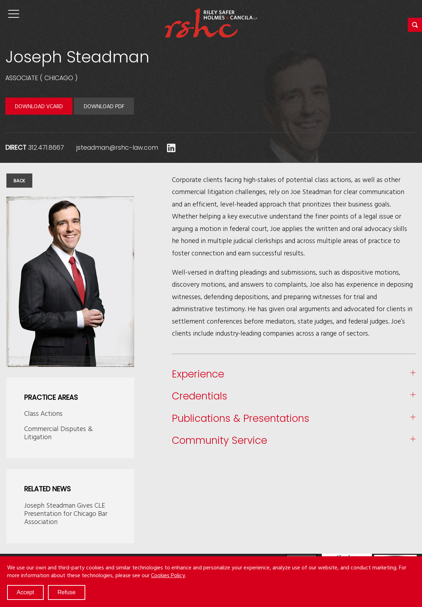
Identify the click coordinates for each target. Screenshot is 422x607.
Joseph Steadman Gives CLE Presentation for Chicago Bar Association (65, 513)
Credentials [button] (199, 396)
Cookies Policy (168, 575)
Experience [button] (198, 374)
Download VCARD (39, 106)
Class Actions (43, 413)
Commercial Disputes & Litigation (58, 432)
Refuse (67, 592)
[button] (415, 25)
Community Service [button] (219, 441)
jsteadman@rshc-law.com (117, 147)
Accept (25, 592)
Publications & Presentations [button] (240, 419)
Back (19, 180)
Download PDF (104, 106)
